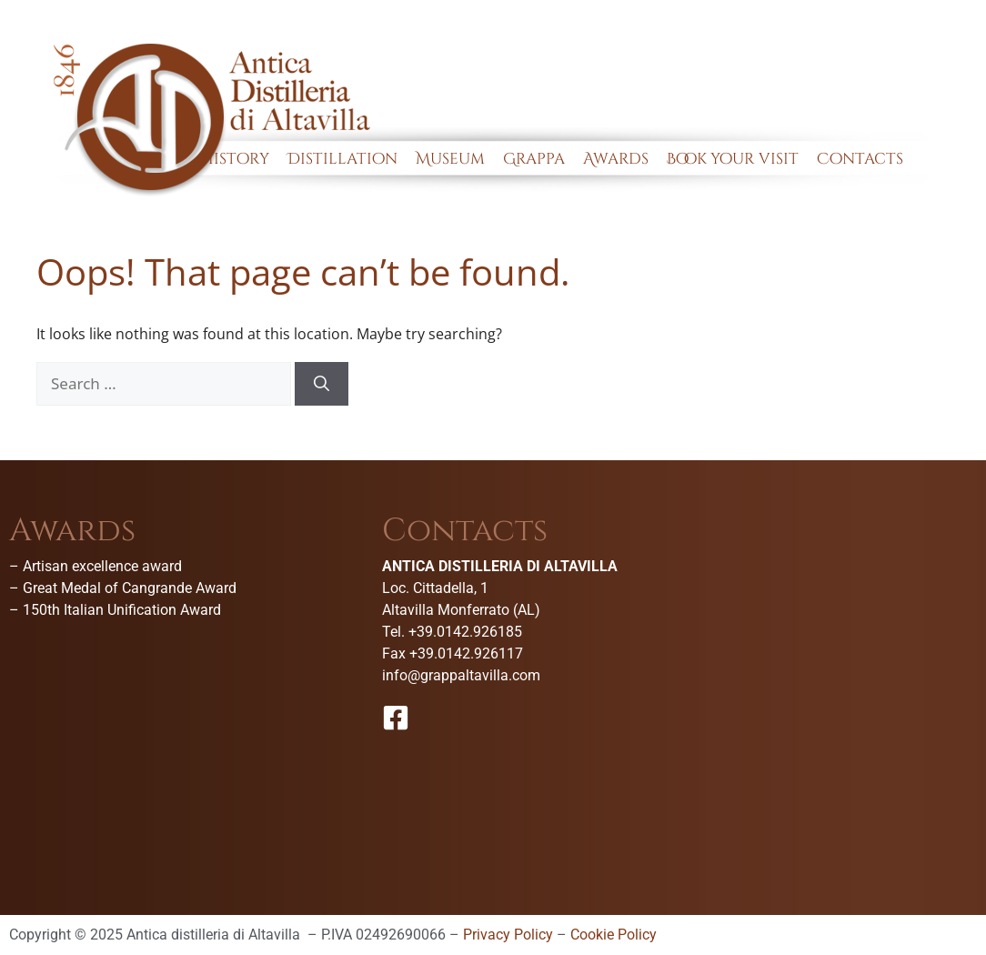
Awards (616, 158)
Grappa (534, 158)
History (235, 158)
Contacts (860, 158)
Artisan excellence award (102, 566)
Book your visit (733, 158)
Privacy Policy (508, 934)
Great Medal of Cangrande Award (129, 588)
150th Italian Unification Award (122, 609)
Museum (450, 158)
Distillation (342, 158)
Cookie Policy (613, 934)
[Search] (321, 384)
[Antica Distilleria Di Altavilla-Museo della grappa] (865, 651)
